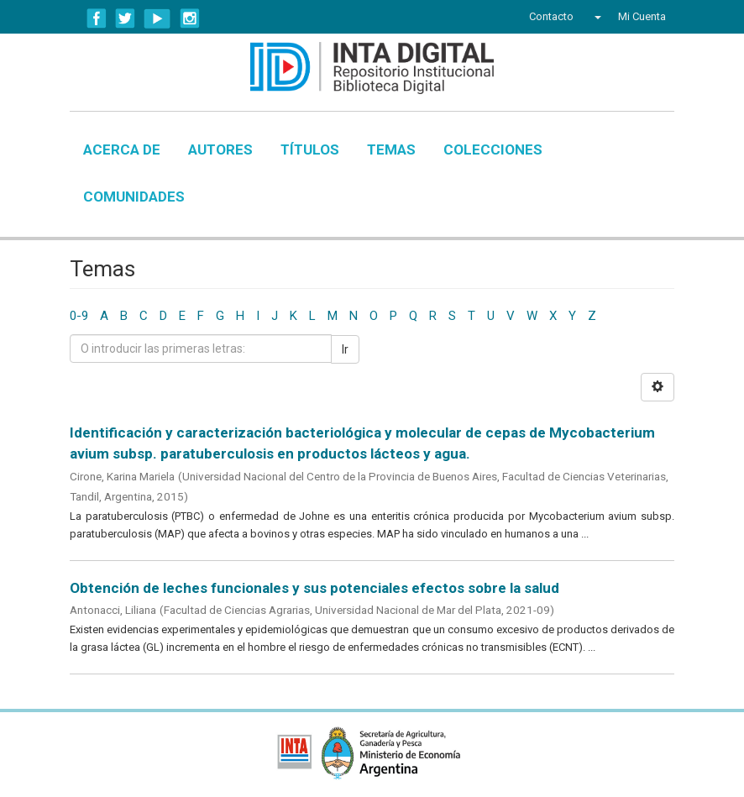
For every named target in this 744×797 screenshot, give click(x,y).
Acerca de (121, 149)
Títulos (309, 149)
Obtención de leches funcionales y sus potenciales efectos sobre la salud (314, 587)
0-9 (79, 315)
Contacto (551, 16)
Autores (220, 149)
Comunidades (134, 196)
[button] (596, 17)
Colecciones (492, 149)
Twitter (125, 18)
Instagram (190, 18)
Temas (391, 149)
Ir (345, 349)
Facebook (96, 18)
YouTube (157, 18)
